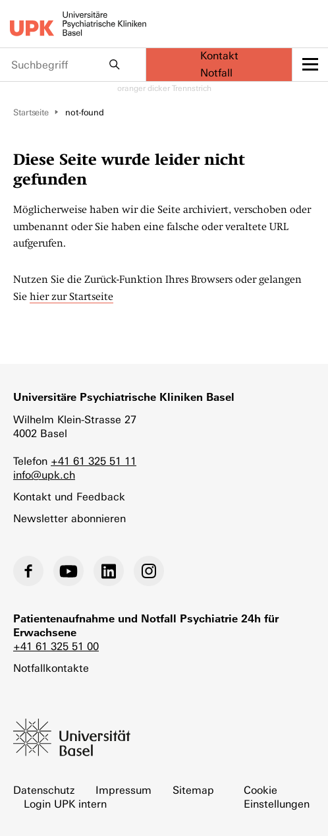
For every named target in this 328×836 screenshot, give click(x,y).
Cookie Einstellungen (277, 797)
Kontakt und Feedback (69, 497)
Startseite (31, 112)
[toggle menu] (310, 64)
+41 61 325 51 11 (93, 461)
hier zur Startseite (71, 297)
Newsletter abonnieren (69, 518)
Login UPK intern (65, 804)
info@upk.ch (44, 475)
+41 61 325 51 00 (56, 646)
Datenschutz (43, 790)
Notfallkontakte (51, 668)
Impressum (123, 790)
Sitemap (193, 790)
